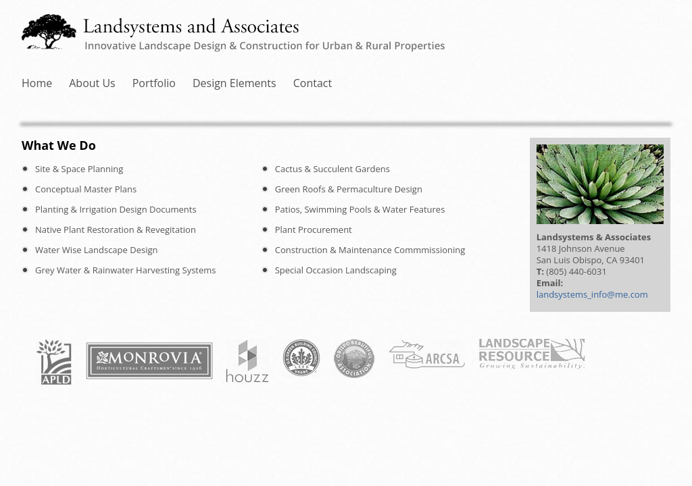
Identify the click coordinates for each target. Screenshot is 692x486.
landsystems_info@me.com (592, 294)
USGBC (301, 358)
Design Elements (401, 83)
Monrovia (149, 360)
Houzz (247, 361)
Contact (523, 83)
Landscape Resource (531, 354)
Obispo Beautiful (354, 359)
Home (71, 83)
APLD (53, 362)
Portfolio (277, 83)
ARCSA (426, 354)
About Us (171, 83)
